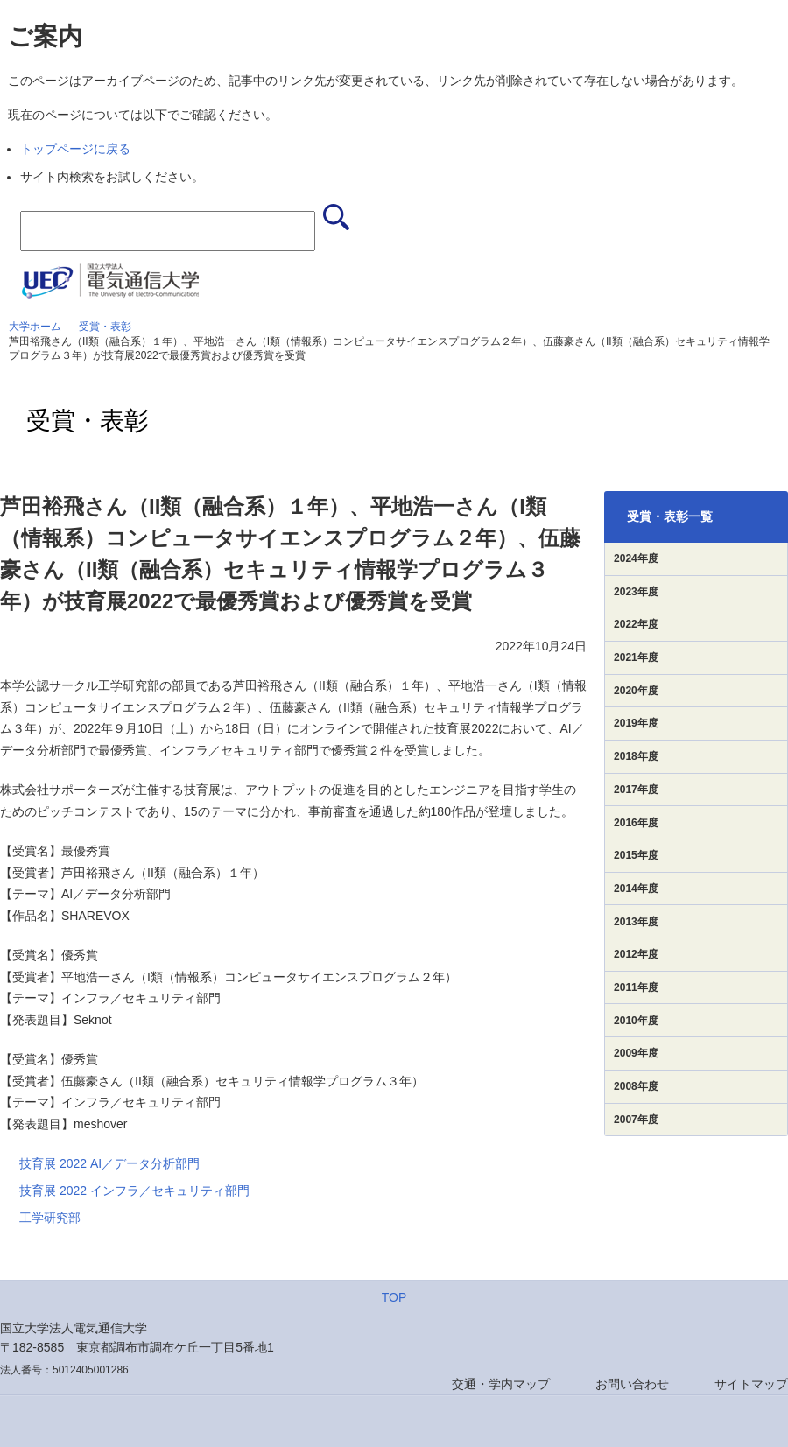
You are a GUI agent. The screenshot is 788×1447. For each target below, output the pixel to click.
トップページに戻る (75, 149)
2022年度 (636, 624)
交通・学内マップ (501, 1384)
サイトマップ (751, 1384)
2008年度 (636, 1086)
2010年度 (636, 1021)
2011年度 (636, 987)
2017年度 (636, 789)
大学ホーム (35, 326)
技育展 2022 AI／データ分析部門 (109, 1163)
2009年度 (636, 1053)
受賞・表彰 (105, 326)
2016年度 (636, 823)
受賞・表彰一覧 (670, 516)
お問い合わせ (632, 1384)
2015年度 (636, 855)
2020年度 (636, 691)
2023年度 (636, 592)
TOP (394, 1297)
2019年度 (636, 723)
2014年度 (636, 888)
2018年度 (636, 756)
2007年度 (636, 1119)
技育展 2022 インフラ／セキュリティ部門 (134, 1191)
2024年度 (636, 558)
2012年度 (636, 954)
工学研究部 (50, 1218)
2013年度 (636, 922)
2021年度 (636, 657)
